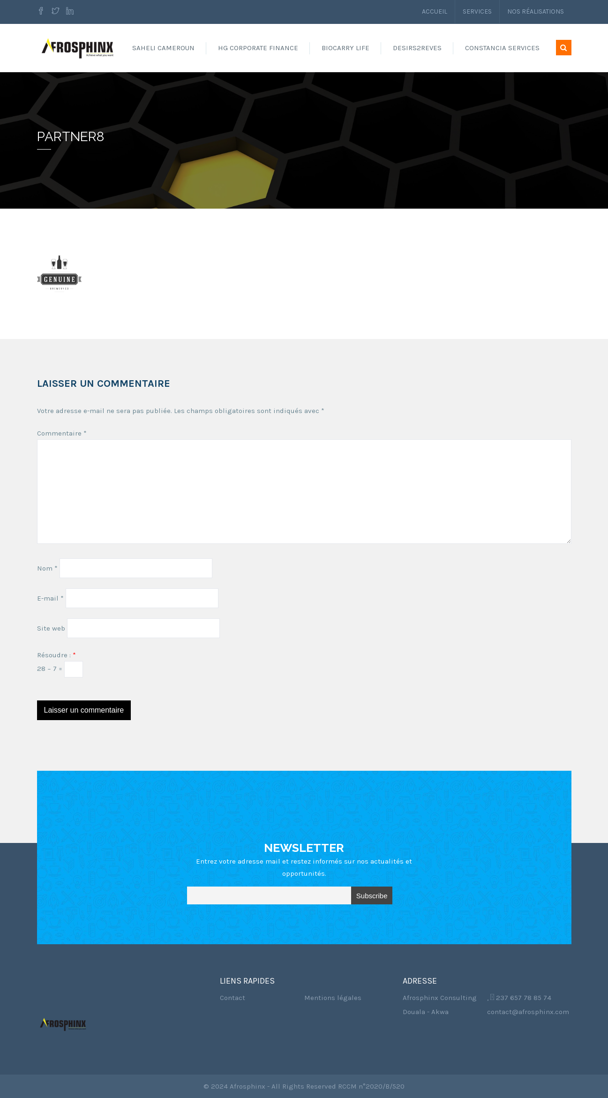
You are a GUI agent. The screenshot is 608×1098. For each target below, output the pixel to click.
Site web (51, 628)
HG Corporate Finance (258, 48)
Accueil (434, 11)
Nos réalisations (535, 11)
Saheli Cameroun (163, 48)
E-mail (50, 598)
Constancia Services (502, 48)
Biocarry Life (345, 48)
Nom (47, 568)
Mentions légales (332, 997)
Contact (232, 997)
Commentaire (62, 433)
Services (477, 11)
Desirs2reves (417, 48)
